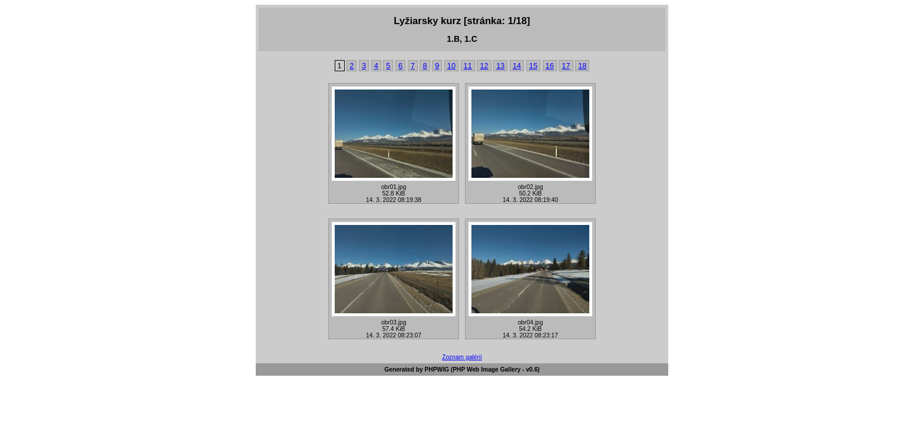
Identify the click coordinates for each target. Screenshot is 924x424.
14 (517, 65)
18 (582, 65)
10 (451, 65)
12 (484, 65)
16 (550, 65)
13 (500, 65)
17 (566, 65)
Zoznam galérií (462, 357)
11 (468, 65)
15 (533, 65)
